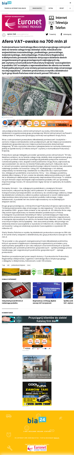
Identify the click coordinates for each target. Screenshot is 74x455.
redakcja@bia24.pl (22, 34)
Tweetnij (51, 34)
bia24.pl (56, 438)
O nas (25, 431)
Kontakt (47, 431)
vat (8, 265)
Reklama (40, 431)
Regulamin (32, 431)
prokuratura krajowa (18, 265)
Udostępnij (66, 34)
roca (28, 265)
